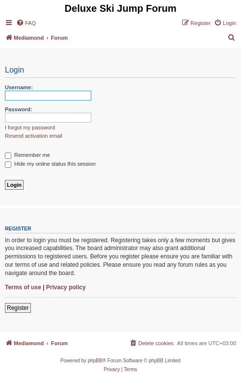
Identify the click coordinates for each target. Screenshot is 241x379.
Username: (19, 87)
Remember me (27, 155)
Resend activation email (33, 136)
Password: (18, 109)
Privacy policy (66, 287)
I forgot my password (30, 127)
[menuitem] (26, 23)
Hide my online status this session (50, 164)
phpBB (95, 360)
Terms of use (23, 287)
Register (18, 307)
